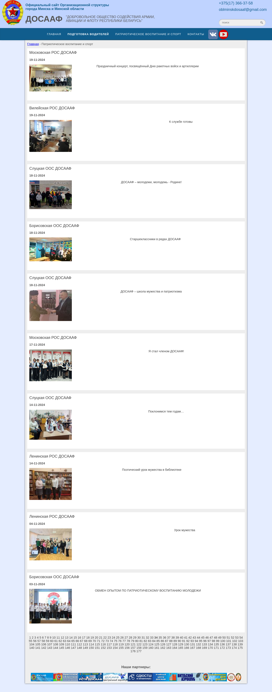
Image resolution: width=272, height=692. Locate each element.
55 (30, 641)
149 (85, 647)
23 (109, 637)
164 (174, 647)
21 (100, 637)
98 (213, 641)
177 (139, 651)
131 (192, 644)
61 (56, 641)
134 (210, 644)
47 (211, 637)
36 (164, 637)
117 (109, 644)
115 (97, 644)
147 (73, 647)
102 (234, 641)
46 (207, 637)
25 (117, 637)
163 (168, 647)
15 (75, 637)
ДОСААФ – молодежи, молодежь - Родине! (151, 182)
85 (158, 641)
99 (217, 641)
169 (204, 647)
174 (234, 647)
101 (228, 641)
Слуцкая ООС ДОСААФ (50, 168)
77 (124, 641)
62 (60, 641)
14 (71, 637)
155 (121, 647)
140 (31, 647)
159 (144, 647)
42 (190, 637)
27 (126, 637)
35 (160, 637)
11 (58, 637)
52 (232, 637)
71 (98, 641)
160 (150, 647)
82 (145, 641)
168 (198, 647)
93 (192, 641)
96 (205, 641)
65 (73, 641)
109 (61, 644)
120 (127, 644)
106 (43, 644)
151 (97, 647)
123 (144, 644)
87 (166, 641)
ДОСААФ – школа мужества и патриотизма (151, 291)
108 (55, 644)
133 (204, 644)
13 (66, 637)
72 (103, 641)
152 (103, 647)
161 (156, 647)
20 (96, 637)
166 (186, 647)
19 (92, 637)
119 (121, 644)
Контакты (196, 34)
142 (43, 647)
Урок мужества (184, 530)
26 (122, 637)
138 (234, 644)
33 (151, 637)
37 (168, 637)
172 (222, 647)
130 (186, 644)
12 (62, 637)
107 (49, 644)
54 (241, 637)
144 (55, 647)
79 (132, 641)
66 (77, 641)
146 (67, 647)
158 (139, 647)
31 (143, 637)
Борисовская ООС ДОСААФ (54, 226)
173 (228, 647)
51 (228, 637)
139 (240, 644)
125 (156, 644)
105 (37, 644)
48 (215, 637)
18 (88, 637)
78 (128, 641)
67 (81, 641)
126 (162, 644)
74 (111, 641)
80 (137, 641)
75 (115, 641)
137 (228, 644)
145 (61, 647)
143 (49, 647)
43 (194, 637)
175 (240, 647)
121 (133, 644)
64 (69, 641)
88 (171, 641)
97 (209, 641)
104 (31, 644)
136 (222, 644)
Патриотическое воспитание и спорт (148, 34)
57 (39, 641)
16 (79, 637)
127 (168, 644)
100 (222, 641)
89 (175, 641)
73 (107, 641)
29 (134, 637)
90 (179, 641)
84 (154, 641)
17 (83, 637)
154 (115, 647)
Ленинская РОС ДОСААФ (52, 456)
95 (200, 641)
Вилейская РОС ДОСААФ (52, 108)
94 (196, 641)
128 (174, 644)
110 (67, 644)
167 (192, 647)
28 (130, 637)
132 (198, 644)
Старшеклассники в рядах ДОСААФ (155, 239)
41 (185, 637)
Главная (54, 34)
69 (90, 641)
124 (150, 644)
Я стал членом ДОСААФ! (166, 351)
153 (109, 647)
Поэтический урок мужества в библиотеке (151, 469)
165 (180, 647)
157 (133, 647)
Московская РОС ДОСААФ (53, 52)
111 (73, 644)
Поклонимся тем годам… (166, 411)
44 (198, 637)
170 (210, 647)
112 (79, 644)
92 (188, 641)
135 (216, 644)
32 (147, 637)
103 (240, 641)
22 (105, 637)
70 (94, 641)
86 (162, 641)
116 (103, 644)
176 (133, 651)
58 (43, 641)
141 (37, 647)
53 (236, 637)
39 (177, 637)
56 (35, 641)
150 (91, 647)
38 (173, 637)
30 (139, 637)
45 (202, 637)
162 (162, 647)
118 (115, 644)
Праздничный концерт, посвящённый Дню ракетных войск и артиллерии (147, 66)
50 (224, 637)
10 (54, 637)
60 (52, 641)
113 (85, 644)
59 (47, 641)
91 (183, 641)
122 (139, 644)
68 (86, 641)
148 (79, 647)
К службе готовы (181, 121)
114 (91, 644)
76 (120, 641)
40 (181, 637)
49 (219, 637)
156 (127, 647)
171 (216, 647)
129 (180, 644)
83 (149, 641)
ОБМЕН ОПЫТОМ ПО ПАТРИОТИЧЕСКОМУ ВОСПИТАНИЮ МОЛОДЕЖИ (148, 590)
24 (113, 637)
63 (64, 641)
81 (141, 641)
